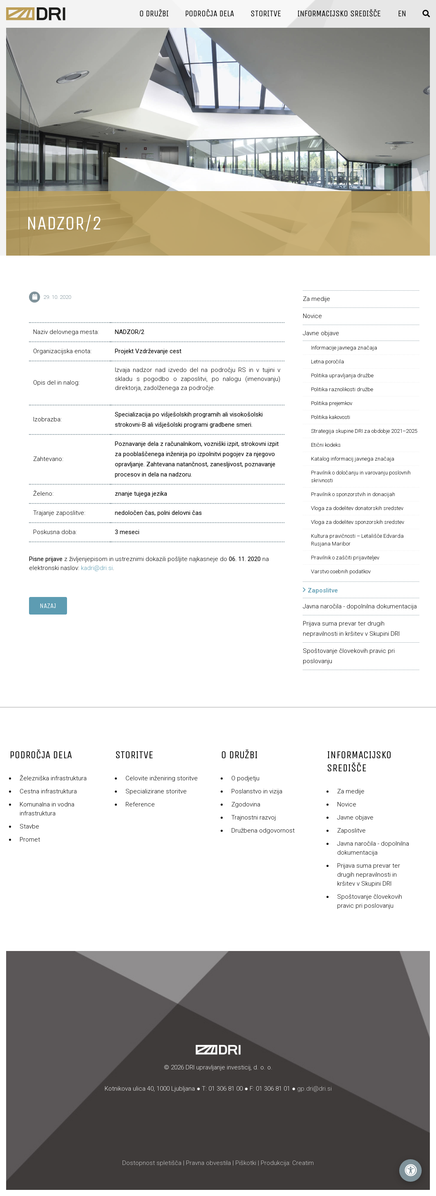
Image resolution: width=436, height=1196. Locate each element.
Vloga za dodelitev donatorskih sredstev (357, 508)
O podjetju (245, 778)
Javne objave (321, 333)
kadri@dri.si (97, 568)
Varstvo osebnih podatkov (341, 571)
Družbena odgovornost (263, 830)
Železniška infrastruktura (53, 778)
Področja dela (209, 14)
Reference (140, 804)
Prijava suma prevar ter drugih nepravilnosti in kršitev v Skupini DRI (368, 874)
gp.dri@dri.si (314, 1088)
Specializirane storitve (156, 791)
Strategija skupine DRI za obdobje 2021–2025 (364, 431)
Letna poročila (327, 362)
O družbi (154, 14)
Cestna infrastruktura (48, 791)
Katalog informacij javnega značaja (352, 459)
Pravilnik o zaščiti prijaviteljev (345, 558)
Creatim (303, 1163)
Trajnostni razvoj (253, 817)
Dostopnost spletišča (151, 1163)
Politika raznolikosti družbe (342, 389)
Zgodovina (245, 804)
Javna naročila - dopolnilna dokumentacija (360, 606)
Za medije (316, 299)
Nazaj (48, 605)
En (402, 14)
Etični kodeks (326, 445)
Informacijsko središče (339, 14)
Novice (312, 316)
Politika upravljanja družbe (342, 375)
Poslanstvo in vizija (256, 791)
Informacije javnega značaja (344, 348)
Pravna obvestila (208, 1163)
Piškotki (245, 1163)
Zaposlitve (323, 590)
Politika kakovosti (330, 417)
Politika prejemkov (331, 403)
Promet (30, 839)
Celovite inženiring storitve (161, 778)
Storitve (265, 14)
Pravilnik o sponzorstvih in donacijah (353, 494)
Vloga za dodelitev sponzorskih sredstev (357, 522)
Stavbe (29, 826)
